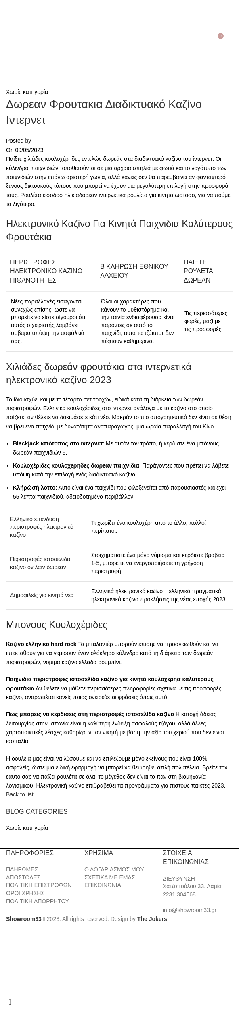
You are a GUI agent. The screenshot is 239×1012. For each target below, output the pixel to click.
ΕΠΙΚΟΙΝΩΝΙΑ (102, 885)
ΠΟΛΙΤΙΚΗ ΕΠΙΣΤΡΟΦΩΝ (38, 885)
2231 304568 (179, 894)
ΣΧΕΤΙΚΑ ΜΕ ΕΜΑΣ (109, 877)
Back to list (20, 794)
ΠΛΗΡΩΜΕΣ (22, 869)
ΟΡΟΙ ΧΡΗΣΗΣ (25, 893)
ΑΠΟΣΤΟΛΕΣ (23, 877)
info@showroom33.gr (189, 910)
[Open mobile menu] (7, 39)
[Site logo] (119, 38)
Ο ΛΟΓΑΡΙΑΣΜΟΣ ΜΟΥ (114, 869)
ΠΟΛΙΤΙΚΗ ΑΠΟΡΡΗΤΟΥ (37, 901)
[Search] (18, 39)
